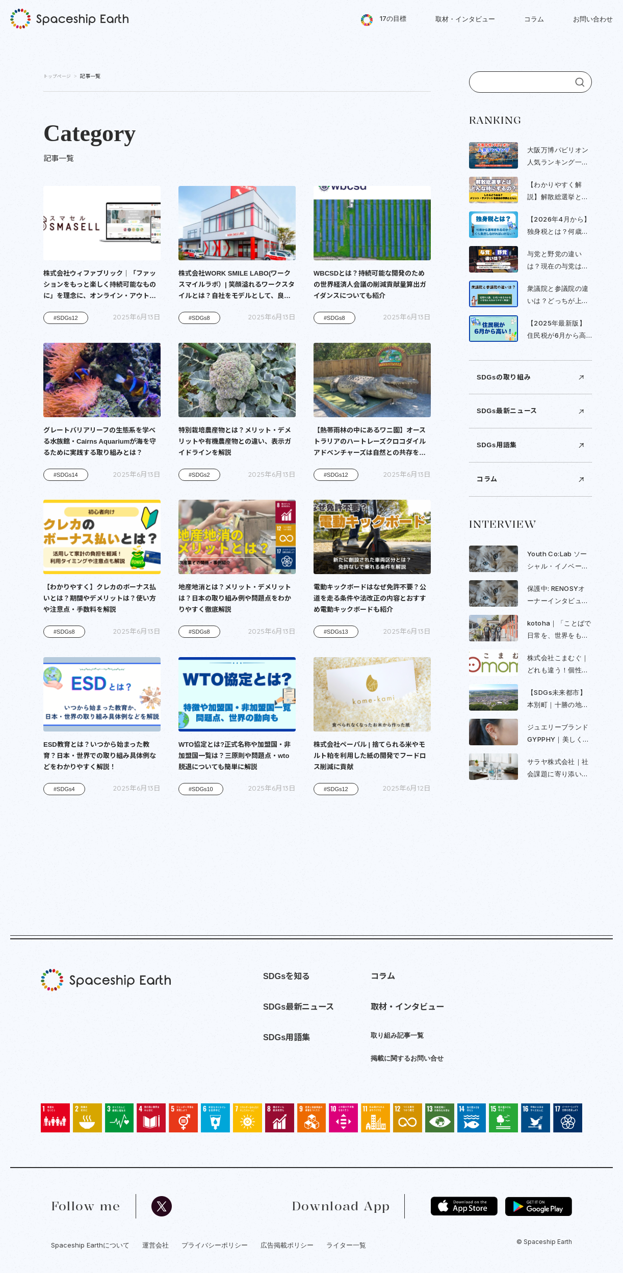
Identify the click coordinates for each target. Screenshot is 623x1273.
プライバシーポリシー (214, 1245)
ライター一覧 (346, 1245)
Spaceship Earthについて (90, 1245)
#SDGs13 (336, 632)
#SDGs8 (199, 318)
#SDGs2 (199, 475)
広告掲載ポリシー (287, 1245)
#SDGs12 (66, 318)
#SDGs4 (64, 789)
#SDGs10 (201, 789)
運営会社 (155, 1245)
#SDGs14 (66, 475)
